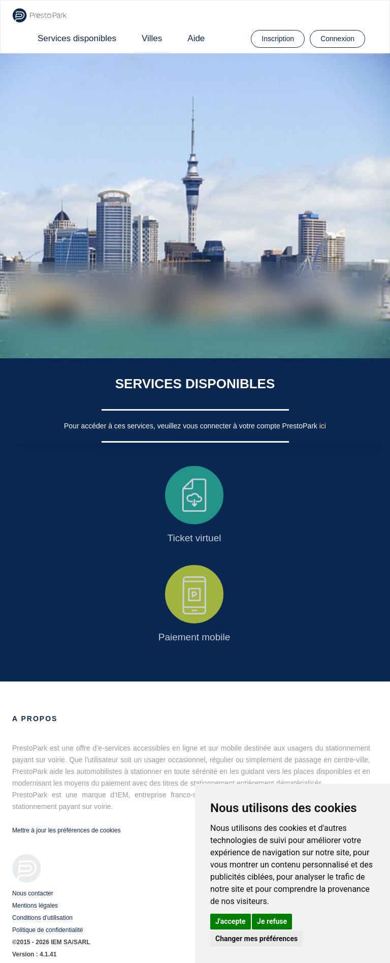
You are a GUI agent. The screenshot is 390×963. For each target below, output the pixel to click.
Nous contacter (32, 893)
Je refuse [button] (272, 921)
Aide (196, 38)
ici (322, 426)
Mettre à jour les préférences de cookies (66, 830)
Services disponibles (77, 38)
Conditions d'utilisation (42, 917)
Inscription (278, 39)
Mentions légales (35, 905)
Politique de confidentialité (47, 930)
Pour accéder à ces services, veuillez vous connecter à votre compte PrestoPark (191, 426)
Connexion (337, 39)
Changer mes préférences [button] (256, 939)
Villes (152, 38)
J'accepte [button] (230, 921)
